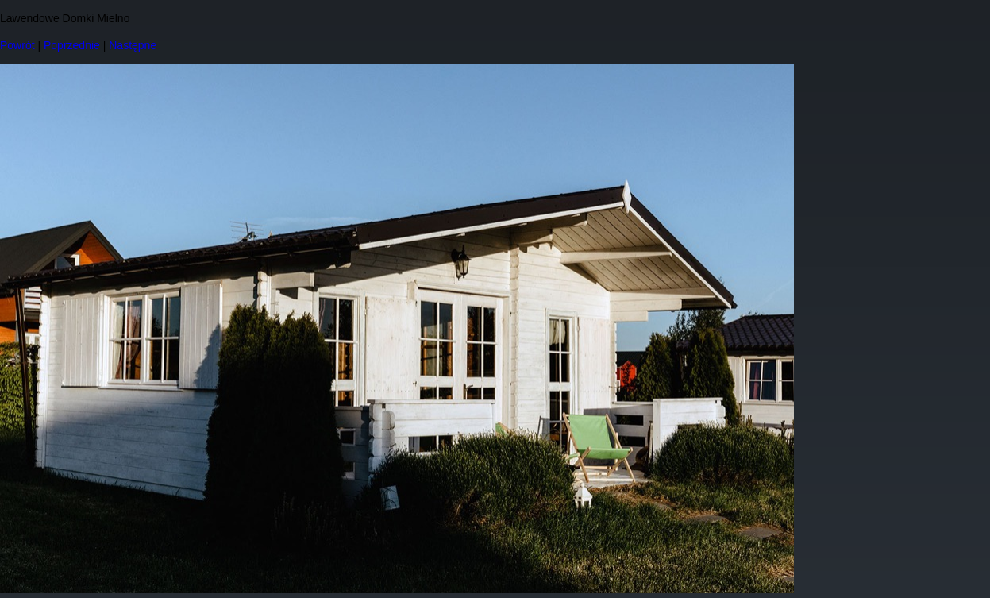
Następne (132, 45)
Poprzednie (72, 45)
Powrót (17, 45)
